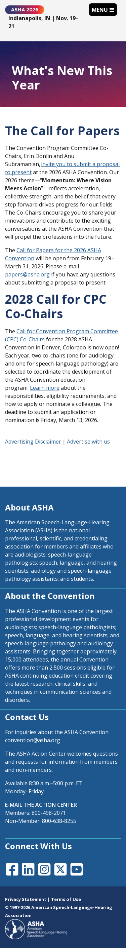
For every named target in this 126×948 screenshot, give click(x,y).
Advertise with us (88, 441)
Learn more (44, 387)
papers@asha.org (27, 274)
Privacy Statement (25, 899)
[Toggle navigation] (103, 9)
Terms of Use (66, 899)
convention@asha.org (32, 740)
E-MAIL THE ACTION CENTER (41, 804)
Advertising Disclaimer (33, 441)
